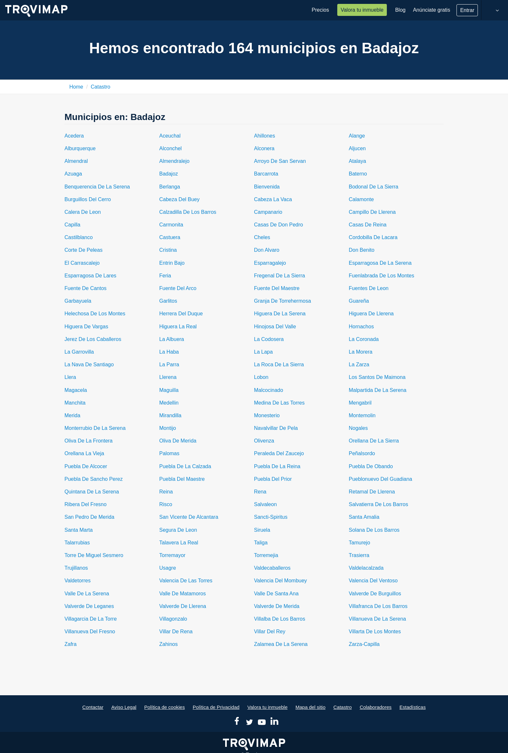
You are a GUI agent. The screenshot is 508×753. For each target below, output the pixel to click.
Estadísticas (412, 707)
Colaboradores (375, 707)
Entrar (467, 10)
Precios (320, 10)
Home (76, 87)
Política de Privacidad (216, 707)
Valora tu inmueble (362, 10)
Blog (400, 10)
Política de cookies (164, 707)
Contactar (92, 707)
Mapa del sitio (310, 707)
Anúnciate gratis (431, 10)
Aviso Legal (123, 707)
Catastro (100, 87)
